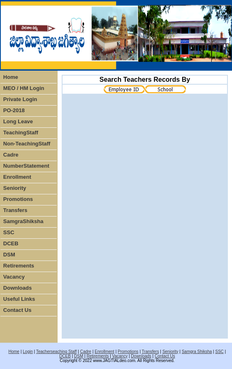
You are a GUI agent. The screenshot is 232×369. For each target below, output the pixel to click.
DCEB (11, 243)
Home (10, 77)
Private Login (20, 99)
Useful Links (19, 299)
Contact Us (17, 310)
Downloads (17, 288)
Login (27, 351)
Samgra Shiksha (197, 351)
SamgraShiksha (23, 221)
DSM (9, 254)
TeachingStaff (20, 132)
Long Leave (18, 121)
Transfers (15, 210)
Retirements (18, 266)
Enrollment (17, 177)
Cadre (11, 155)
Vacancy (14, 277)
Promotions (18, 199)
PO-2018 (14, 110)
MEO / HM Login (23, 88)
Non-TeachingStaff (27, 144)
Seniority (14, 188)
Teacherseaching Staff (56, 351)
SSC (8, 232)
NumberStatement (26, 166)
